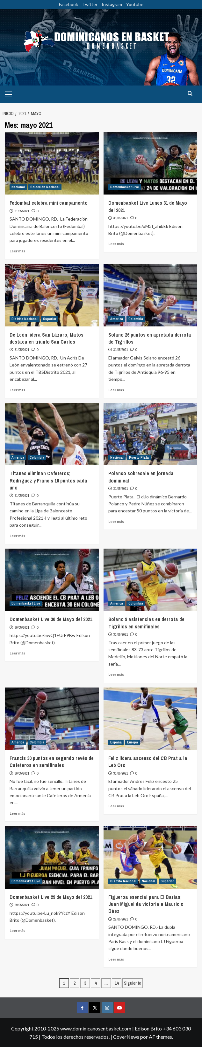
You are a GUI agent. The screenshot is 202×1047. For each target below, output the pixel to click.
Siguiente (132, 983)
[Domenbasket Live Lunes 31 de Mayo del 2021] (151, 163)
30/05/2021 (22, 627)
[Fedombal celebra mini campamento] (52, 163)
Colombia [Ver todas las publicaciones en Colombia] (135, 319)
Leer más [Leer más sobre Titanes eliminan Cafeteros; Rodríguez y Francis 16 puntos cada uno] (17, 535)
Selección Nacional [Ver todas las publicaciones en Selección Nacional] (45, 187)
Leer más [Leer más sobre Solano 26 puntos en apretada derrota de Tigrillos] (116, 389)
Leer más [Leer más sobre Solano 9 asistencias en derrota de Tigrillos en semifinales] (116, 674)
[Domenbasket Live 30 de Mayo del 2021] (52, 580)
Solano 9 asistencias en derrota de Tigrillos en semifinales (146, 623)
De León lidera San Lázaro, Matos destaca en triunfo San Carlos (46, 338)
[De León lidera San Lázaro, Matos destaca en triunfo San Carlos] (52, 295)
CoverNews (126, 1037)
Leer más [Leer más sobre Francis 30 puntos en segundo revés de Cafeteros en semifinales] (17, 813)
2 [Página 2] (75, 983)
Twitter (89, 4)
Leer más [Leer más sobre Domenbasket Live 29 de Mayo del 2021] (17, 930)
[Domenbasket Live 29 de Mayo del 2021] (52, 857)
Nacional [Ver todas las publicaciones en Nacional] (18, 187)
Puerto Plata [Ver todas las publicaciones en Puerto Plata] (139, 457)
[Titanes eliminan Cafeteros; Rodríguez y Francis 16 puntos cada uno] (52, 434)
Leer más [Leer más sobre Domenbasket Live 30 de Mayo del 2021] (17, 653)
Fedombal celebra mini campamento (49, 202)
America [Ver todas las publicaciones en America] (116, 319)
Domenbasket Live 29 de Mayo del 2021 (51, 896)
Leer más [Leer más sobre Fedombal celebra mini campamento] (17, 251)
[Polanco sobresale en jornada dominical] (151, 434)
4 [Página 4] (96, 983)
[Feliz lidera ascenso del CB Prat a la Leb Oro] (151, 719)
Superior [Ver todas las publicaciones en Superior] (49, 319)
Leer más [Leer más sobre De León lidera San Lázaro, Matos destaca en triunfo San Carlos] (17, 389)
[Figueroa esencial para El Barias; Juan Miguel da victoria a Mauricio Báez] (151, 857)
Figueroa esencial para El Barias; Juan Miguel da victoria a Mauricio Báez (146, 904)
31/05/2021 (22, 211)
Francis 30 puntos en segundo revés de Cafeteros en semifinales (52, 762)
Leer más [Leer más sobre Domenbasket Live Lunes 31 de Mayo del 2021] (116, 243)
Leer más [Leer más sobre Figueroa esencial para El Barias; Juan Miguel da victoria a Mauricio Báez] (116, 959)
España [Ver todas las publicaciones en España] (116, 742)
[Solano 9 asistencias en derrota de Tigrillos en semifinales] (151, 580)
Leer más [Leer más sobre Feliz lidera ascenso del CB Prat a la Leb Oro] (116, 806)
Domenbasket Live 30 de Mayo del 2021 (51, 619)
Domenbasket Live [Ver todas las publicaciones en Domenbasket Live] (124, 187)
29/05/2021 (22, 905)
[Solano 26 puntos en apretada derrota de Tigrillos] (151, 295)
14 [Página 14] (117, 983)
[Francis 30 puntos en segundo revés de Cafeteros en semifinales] (52, 719)
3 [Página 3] (85, 983)
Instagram (112, 4)
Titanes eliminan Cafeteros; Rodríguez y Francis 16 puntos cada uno (48, 480)
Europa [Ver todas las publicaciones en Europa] (132, 742)
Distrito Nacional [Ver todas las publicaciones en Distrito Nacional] (24, 319)
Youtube (134, 4)
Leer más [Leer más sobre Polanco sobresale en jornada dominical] (116, 521)
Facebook (68, 4)
